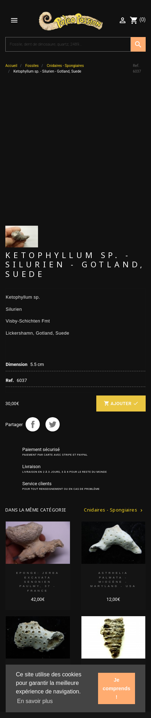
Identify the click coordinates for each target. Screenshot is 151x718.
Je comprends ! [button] (116, 688)
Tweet (52, 290)
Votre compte (22, 621)
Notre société (22, 608)
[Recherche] (68, 44)
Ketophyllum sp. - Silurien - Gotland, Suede (113, 538)
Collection (18, 595)
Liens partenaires (26, 634)
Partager (33, 290)
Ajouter (121, 270)
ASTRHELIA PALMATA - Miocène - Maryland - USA (113, 446)
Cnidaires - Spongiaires (114, 376)
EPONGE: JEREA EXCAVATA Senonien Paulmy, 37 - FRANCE (37, 448)
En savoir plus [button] (35, 701)
